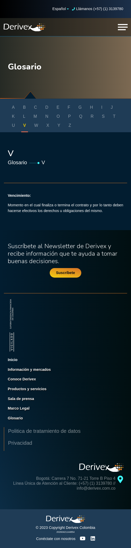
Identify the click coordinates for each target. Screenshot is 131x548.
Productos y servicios (27, 389)
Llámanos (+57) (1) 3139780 (97, 9)
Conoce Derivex (22, 379)
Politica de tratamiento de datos (44, 431)
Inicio (13, 360)
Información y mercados (29, 369)
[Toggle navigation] (122, 27)
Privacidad (20, 443)
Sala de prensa (21, 399)
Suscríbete (65, 273)
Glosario (17, 162)
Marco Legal (19, 408)
